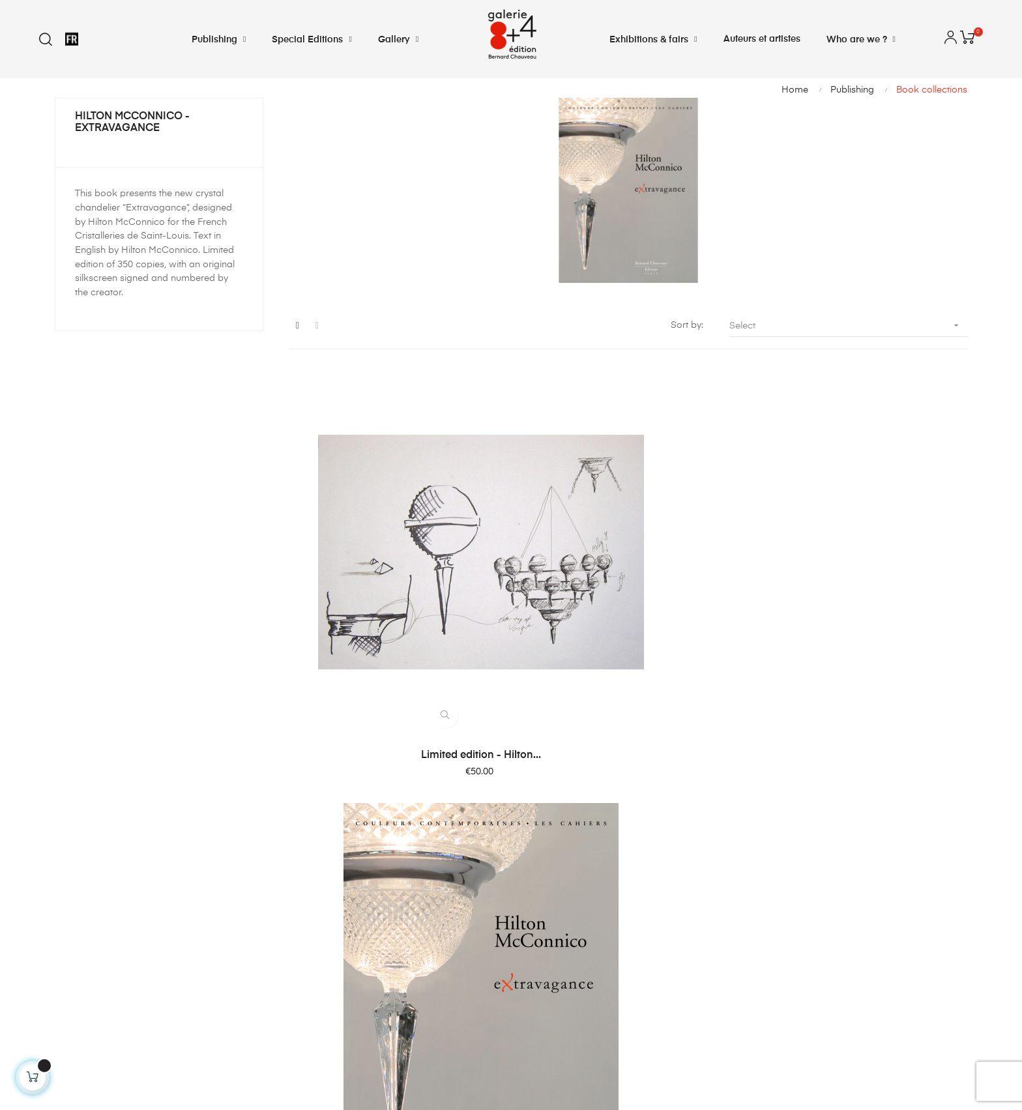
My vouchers (317, 910)
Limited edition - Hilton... (394, 624)
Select (848, 325)
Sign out (307, 934)
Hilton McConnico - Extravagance (132, 122)
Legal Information (563, 887)
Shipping (543, 840)
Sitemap (542, 934)
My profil (308, 887)
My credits (311, 840)
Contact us (548, 816)
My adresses (317, 863)
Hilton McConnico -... (628, 624)
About (537, 910)
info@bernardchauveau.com (117, 982)
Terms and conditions (571, 863)
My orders (311, 816)
